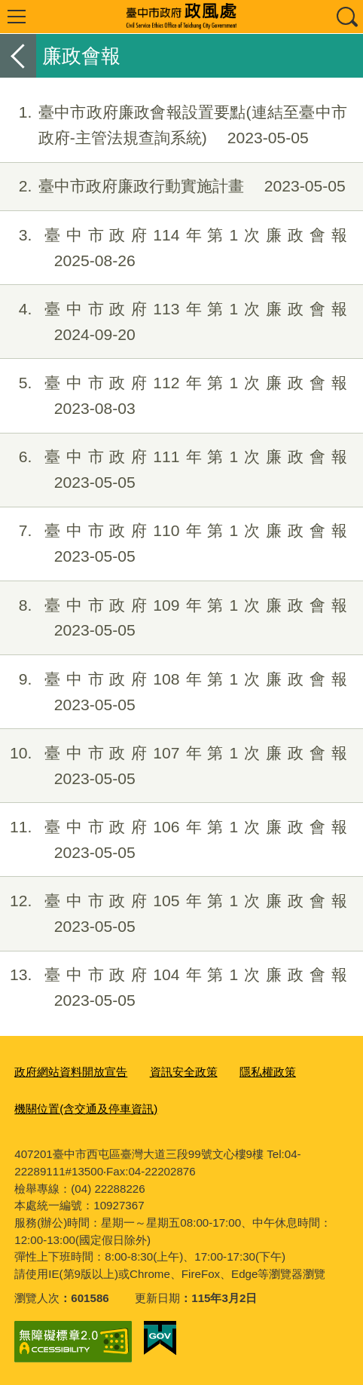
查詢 (346, 16)
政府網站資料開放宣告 (70, 1071)
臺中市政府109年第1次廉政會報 (173, 618)
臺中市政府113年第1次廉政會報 (173, 322)
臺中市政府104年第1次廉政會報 (173, 987)
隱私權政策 (267, 1071)
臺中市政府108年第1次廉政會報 (173, 692)
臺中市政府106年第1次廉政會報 (173, 840)
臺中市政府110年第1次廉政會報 (173, 543)
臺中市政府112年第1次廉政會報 (173, 395)
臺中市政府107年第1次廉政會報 (173, 766)
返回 (18, 56)
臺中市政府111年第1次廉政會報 (173, 469)
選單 (16, 16)
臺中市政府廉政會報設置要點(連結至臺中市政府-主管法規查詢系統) (173, 125)
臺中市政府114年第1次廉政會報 (173, 248)
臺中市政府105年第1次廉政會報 (173, 913)
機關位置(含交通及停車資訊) (85, 1108)
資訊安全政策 (184, 1071)
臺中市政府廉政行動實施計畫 (173, 186)
